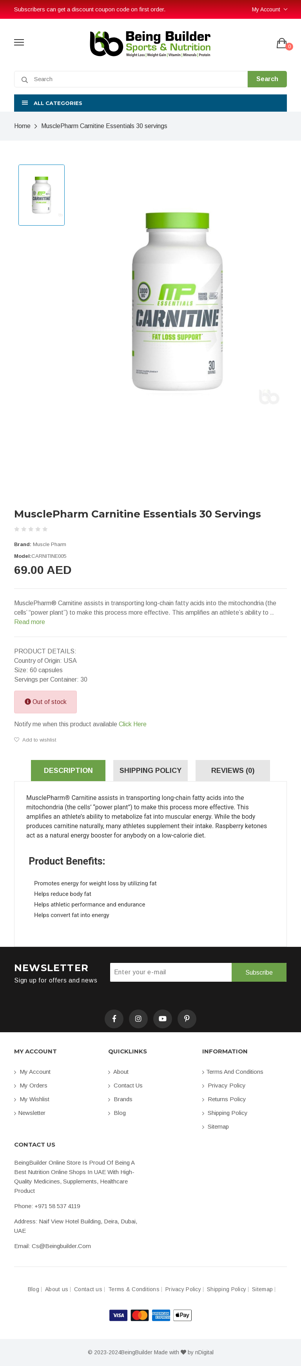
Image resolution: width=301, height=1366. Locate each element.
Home (22, 126)
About (118, 1071)
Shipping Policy (225, 1112)
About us (56, 1289)
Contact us (125, 1085)
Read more (29, 622)
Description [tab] (68, 770)
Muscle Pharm (49, 544)
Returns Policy (224, 1099)
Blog (117, 1112)
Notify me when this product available (80, 724)
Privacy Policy (224, 1085)
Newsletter (29, 1112)
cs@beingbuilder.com (61, 1246)
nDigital (204, 1352)
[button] (150, 103)
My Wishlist (31, 1099)
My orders (30, 1085)
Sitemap (215, 1126)
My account (32, 1071)
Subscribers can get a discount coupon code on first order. (89, 9)
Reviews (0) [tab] (232, 770)
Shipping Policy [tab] (150, 770)
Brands (120, 1099)
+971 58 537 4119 (57, 1206)
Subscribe (259, 972)
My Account (266, 9)
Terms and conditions (232, 1071)
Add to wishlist (35, 740)
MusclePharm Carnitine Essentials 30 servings (104, 126)
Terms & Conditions (134, 1289)
